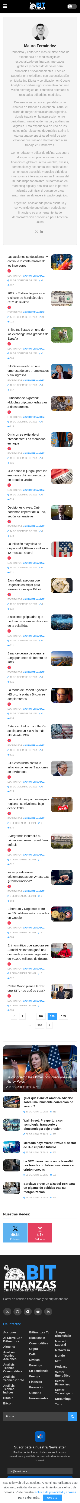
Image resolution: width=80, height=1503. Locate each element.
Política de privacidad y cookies (55, 1492)
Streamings (63, 1398)
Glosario (35, 1393)
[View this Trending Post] (9, 271)
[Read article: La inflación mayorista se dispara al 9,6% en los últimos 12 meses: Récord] (62, 549)
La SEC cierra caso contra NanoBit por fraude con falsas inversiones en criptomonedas (49, 1165)
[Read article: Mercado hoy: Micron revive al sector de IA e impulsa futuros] (11, 1147)
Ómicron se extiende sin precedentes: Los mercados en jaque (26, 439)
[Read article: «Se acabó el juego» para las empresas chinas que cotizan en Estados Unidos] (62, 476)
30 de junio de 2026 (35, 1112)
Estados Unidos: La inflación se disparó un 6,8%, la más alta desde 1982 (26, 730)
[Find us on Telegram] (28, 1311)
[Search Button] (72, 1416)
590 (53, 1134)
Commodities (38, 1343)
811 (53, 1112)
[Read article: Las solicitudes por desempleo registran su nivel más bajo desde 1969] (62, 804)
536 (10, 828)
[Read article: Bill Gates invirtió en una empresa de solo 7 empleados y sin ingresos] (62, 371)
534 (10, 1010)
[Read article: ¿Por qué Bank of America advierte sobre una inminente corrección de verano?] (11, 1102)
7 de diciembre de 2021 (21, 973)
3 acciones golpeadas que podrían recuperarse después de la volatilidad (27, 621)
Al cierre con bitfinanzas (12, 1339)
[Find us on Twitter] (7, 1311)
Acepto (52, 1497)
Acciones (9, 1332)
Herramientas (38, 1398)
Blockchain (37, 1338)
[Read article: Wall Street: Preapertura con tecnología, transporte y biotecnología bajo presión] (11, 1125)
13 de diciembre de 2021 (22, 604)
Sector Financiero (62, 1382)
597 (10, 285)
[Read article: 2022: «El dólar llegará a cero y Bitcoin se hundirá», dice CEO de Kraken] (62, 298)
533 (10, 536)
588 (53, 1152)
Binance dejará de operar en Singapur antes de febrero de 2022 (27, 657)
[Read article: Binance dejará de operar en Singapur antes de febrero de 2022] (62, 658)
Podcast (61, 1366)
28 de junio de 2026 (35, 1197)
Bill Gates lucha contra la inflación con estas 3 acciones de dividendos (27, 767)
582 (10, 901)
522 (10, 864)
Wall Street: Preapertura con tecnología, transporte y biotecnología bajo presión (43, 1124)
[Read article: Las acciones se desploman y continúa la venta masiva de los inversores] (62, 262)
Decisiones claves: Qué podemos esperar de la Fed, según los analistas (26, 512)
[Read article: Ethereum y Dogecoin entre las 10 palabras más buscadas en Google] (62, 914)
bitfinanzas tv (39, 1332)
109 (63, 1016)
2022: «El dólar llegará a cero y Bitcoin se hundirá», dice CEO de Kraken (27, 297)
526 (10, 463)
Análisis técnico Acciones (9, 1356)
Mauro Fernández (34, 276)
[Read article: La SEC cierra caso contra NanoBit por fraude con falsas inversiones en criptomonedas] (11, 1165)
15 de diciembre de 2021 (22, 458)
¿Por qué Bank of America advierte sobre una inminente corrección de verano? (48, 1102)
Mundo (60, 1355)
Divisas (34, 1360)
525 (10, 791)
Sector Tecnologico (63, 1391)
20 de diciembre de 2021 (22, 280)
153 (40, 1025)
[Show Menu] (5, 6)
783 (36, 1087)
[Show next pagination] (49, 1025)
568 (53, 1175)
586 (10, 358)
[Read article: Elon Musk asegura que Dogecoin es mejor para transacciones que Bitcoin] (62, 585)
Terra (58, 1404)
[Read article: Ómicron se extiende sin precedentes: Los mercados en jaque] (62, 439)
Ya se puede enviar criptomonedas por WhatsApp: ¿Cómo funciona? (28, 876)
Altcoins (9, 1346)
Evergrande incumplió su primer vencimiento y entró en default (27, 840)
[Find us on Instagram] (17, 1311)
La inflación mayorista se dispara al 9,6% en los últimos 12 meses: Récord (27, 548)
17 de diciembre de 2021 (22, 317)
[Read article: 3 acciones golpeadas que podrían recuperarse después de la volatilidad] (62, 622)
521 (10, 572)
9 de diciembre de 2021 (21, 823)
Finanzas (35, 1382)
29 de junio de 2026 (35, 1175)
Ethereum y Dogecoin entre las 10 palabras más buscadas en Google (28, 913)
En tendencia (38, 1371)
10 (42, 317)
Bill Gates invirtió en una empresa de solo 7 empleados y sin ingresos (28, 370)
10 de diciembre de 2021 (22, 713)
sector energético (62, 1373)
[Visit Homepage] (37, 6)
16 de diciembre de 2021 (22, 353)
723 (10, 322)
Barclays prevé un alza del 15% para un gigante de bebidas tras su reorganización (49, 1188)
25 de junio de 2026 (18, 1087)
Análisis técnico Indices (9, 1389)
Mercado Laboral (61, 1343)
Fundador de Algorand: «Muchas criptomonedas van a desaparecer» (27, 402)
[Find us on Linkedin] (48, 1311)
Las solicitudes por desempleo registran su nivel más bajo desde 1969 (28, 803)
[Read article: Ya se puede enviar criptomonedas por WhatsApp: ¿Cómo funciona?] (62, 877)
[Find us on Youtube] (38, 1311)
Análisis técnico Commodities (12, 1368)
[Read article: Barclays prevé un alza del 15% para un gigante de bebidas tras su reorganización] (11, 1188)
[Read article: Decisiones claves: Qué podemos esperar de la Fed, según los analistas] (62, 512)
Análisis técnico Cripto (13, 1378)
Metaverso (62, 1350)
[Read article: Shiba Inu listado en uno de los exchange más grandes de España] (62, 335)
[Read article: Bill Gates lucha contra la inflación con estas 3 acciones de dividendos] (62, 768)
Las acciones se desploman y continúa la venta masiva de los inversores (27, 261)
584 (10, 937)
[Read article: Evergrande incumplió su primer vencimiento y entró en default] (62, 841)
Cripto (33, 1349)
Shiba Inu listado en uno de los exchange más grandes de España (27, 334)
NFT (58, 1361)
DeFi (32, 1354)
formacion (37, 1387)
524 (10, 499)
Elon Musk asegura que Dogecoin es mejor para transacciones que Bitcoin (24, 585)
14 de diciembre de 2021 (22, 531)
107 (41, 1016)
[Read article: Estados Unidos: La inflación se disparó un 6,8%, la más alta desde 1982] (62, 731)
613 (10, 426)
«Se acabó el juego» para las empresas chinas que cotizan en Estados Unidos (27, 475)
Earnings (35, 1365)
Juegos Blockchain (63, 1334)
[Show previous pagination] (14, 1016)
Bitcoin (8, 1398)
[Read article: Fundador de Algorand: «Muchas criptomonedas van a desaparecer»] (62, 403)
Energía (34, 1376)
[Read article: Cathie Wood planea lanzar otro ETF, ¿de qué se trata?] (62, 991)
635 (10, 718)
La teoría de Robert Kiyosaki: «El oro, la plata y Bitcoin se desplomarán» (27, 694)
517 (10, 390)
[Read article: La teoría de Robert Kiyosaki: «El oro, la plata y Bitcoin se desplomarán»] (62, 695)
